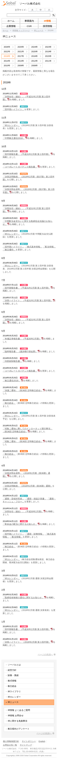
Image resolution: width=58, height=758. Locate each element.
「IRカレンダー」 (11, 125)
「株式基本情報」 (33, 246)
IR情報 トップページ (21, 30)
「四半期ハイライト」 (13, 109)
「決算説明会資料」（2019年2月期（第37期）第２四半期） (28, 191)
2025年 (20, 47)
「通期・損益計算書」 (36, 498)
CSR (29, 26)
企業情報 (11, 26)
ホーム (10, 21)
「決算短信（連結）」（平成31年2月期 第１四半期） (26, 321)
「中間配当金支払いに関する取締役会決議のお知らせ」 (27, 222)
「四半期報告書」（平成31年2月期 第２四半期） (26, 154)
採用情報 (47, 26)
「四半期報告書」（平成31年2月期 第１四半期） (26, 288)
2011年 (48, 61)
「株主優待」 (9, 249)
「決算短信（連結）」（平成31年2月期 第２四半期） (26, 210)
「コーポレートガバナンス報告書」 (20, 167)
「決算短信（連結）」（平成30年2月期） (23, 511)
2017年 (20, 56)
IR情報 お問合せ (16, 715)
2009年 (20, 65)
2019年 (48, 51)
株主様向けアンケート (18, 729)
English (42, 741)
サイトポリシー (29, 741)
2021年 (20, 51)
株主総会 (12, 686)
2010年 (7, 65)
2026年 (7, 47)
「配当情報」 (49, 246)
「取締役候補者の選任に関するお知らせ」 (23, 597)
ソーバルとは (14, 664)
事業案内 (29, 21)
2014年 (7, 61)
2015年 (48, 56)
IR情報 (47, 21)
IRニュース (38, 30)
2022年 (7, 51)
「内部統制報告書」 (12, 361)
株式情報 (12, 680)
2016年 (34, 56)
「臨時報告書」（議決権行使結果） (20, 351)
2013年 (20, 61)
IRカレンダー (14, 697)
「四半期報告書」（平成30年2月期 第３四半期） (26, 629)
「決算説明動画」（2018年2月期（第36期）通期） (27, 486)
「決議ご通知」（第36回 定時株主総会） (22, 390)
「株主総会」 (9, 403)
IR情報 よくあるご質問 (19, 710)
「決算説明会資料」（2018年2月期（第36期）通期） (26, 474)
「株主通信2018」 (11, 380)
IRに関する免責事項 (17, 721)
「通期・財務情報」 (34, 534)
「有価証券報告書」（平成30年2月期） (22, 338)
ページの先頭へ (45, 654)
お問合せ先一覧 (10, 745)
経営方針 (12, 670)
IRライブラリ (14, 691)
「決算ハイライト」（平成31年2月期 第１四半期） (27, 300)
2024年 (34, 47)
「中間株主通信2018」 (14, 138)
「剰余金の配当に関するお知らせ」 (20, 524)
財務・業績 (13, 675)
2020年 (34, 51)
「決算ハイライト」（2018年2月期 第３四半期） (26, 642)
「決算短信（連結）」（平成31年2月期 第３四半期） (26, 98)
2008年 (34, 65)
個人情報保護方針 (11, 741)
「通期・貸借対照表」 (13, 498)
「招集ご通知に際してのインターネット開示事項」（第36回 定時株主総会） (27, 430)
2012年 (34, 61)
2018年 (7, 56)
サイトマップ (26, 745)
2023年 (48, 47)
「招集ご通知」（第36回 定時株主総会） (22, 441)
